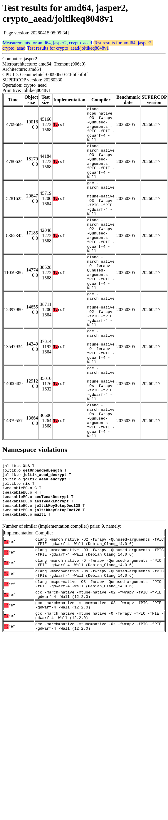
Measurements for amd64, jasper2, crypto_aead (47, 42)
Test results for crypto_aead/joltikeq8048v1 (68, 48)
